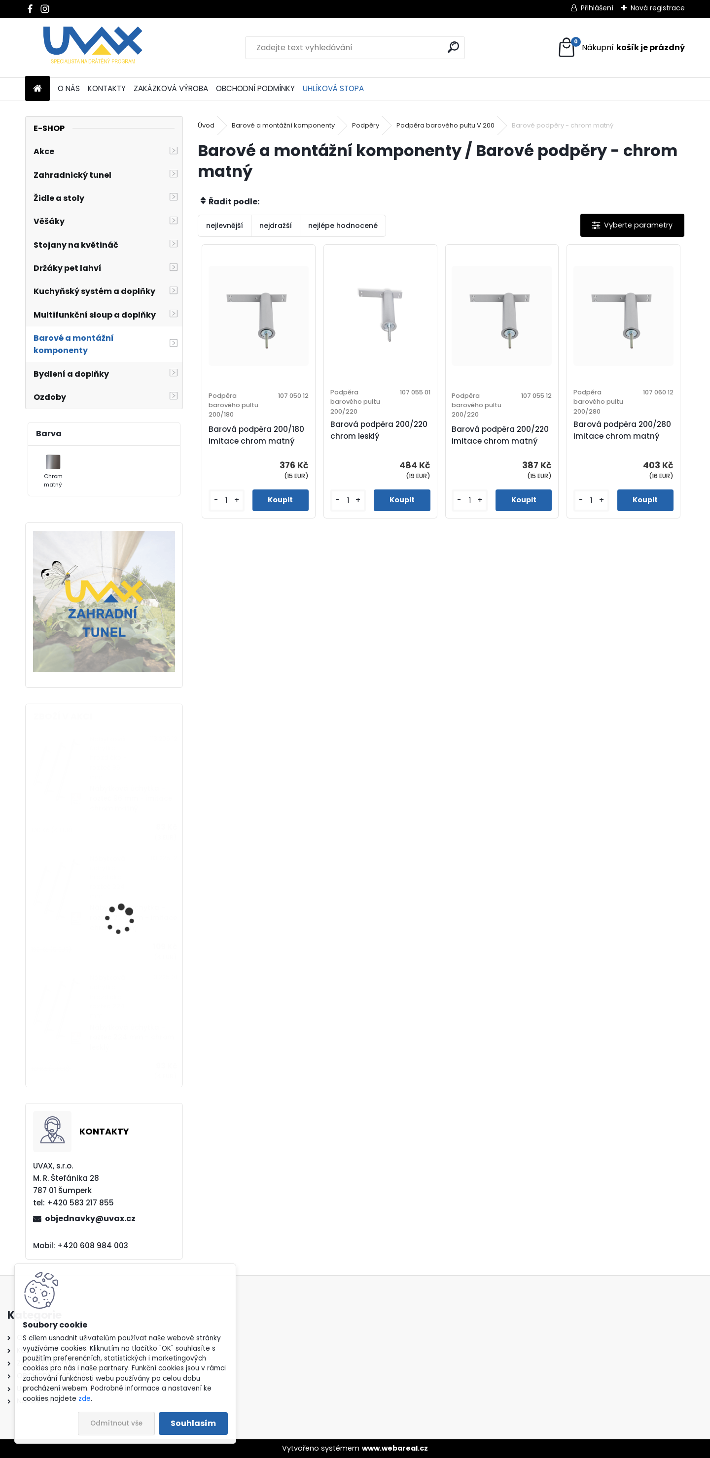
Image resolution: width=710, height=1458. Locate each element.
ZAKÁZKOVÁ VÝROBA (171, 88)
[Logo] (93, 47)
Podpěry (365, 125)
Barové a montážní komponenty (283, 125)
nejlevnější (224, 225)
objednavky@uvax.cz (90, 1218)
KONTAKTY (107, 88)
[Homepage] (37, 89)
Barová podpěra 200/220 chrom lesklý (378, 430)
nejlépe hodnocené (343, 225)
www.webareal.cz (395, 1448)
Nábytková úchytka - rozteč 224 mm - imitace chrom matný (133, 918)
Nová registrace (658, 8)
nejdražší (275, 225)
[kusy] (227, 500)
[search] (453, 47)
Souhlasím (193, 1423)
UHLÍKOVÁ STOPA (333, 88)
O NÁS (69, 88)
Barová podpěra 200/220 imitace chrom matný (500, 435)
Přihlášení (597, 8)
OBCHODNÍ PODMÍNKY (255, 88)
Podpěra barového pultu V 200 (445, 125)
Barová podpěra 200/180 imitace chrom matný (256, 435)
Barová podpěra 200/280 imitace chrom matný (622, 430)
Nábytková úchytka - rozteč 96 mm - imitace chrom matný (131, 798)
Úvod (206, 125)
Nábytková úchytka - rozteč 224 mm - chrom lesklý (132, 1037)
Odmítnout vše (116, 1423)
